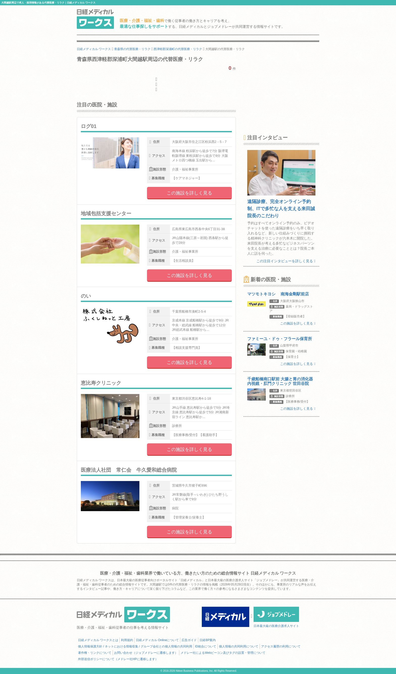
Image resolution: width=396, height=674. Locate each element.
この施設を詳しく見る (189, 192)
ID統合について (205, 646)
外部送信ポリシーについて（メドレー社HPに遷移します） (118, 659)
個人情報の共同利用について (238, 646)
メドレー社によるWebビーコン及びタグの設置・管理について (223, 653)
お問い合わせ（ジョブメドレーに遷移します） (146, 653)
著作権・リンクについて (94, 653)
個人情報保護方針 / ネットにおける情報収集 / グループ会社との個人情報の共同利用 (135, 646)
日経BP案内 (208, 640)
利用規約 (127, 640)
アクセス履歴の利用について (281, 646)
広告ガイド (189, 640)
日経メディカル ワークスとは (98, 640)
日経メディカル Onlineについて (157, 640)
